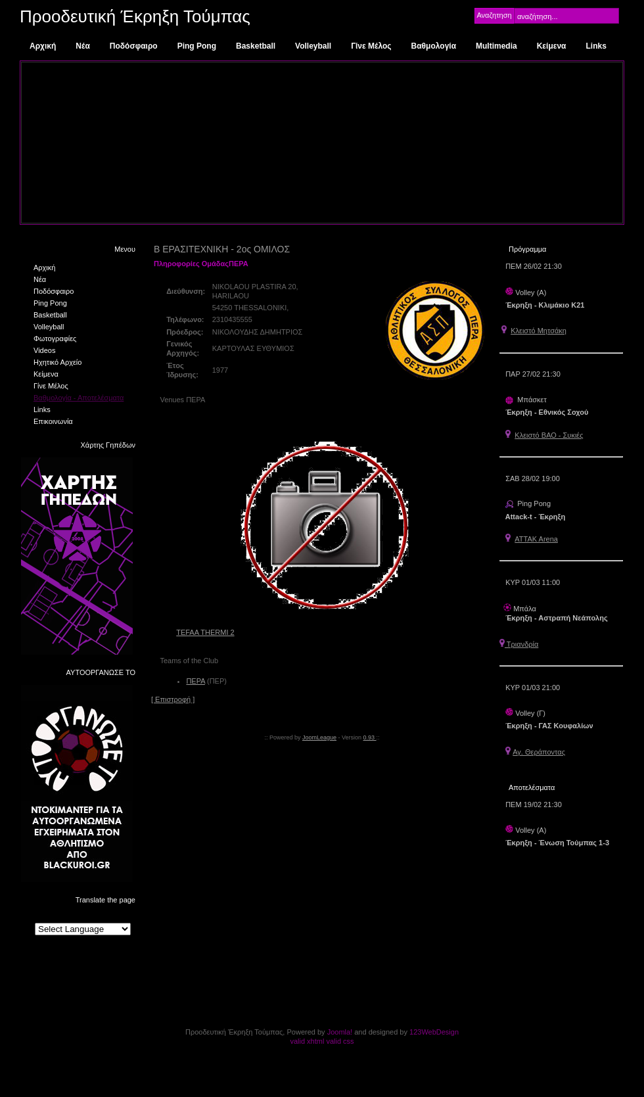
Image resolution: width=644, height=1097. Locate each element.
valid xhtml (307, 1041)
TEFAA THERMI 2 (205, 632)
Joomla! (340, 1032)
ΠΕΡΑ (195, 681)
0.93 (370, 737)
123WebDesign (434, 1032)
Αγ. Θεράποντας (539, 752)
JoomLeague (319, 737)
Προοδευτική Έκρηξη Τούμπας (135, 16)
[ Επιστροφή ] (173, 699)
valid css (340, 1041)
